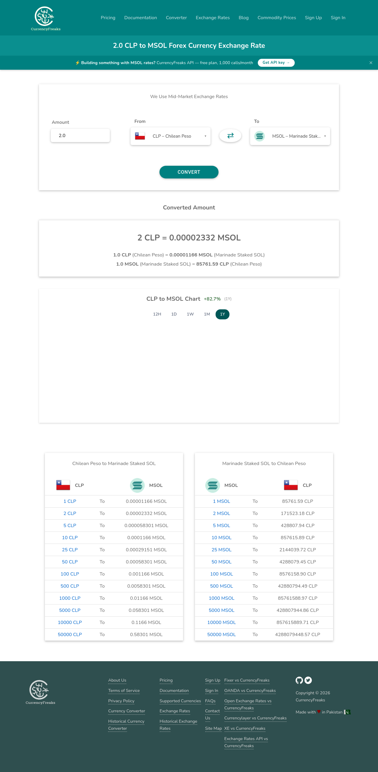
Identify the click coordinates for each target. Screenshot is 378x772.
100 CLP (70, 574)
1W (190, 314)
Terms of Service (124, 690)
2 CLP (69, 513)
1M (207, 314)
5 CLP (69, 525)
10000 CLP (70, 622)
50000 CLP (70, 634)
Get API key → (276, 62)
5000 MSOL (221, 610)
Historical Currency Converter (126, 724)
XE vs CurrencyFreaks (244, 728)
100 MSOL (221, 574)
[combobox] (171, 136)
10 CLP (70, 537)
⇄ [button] (230, 135)
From (139, 121)
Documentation (140, 17)
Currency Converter (126, 711)
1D (174, 314)
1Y (222, 314)
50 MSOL (221, 562)
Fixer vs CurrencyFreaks (247, 680)
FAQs (210, 701)
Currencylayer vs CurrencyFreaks (255, 718)
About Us (117, 680)
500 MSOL (221, 586)
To (256, 121)
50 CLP (70, 562)
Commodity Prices (277, 17)
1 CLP (69, 501)
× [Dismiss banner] (371, 63)
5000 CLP (69, 610)
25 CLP (70, 550)
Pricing (108, 17)
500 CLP (70, 586)
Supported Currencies (180, 701)
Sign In (338, 17)
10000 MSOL (221, 622)
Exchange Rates (213, 17)
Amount (60, 122)
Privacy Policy (121, 701)
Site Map (213, 728)
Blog (244, 17)
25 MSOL (221, 550)
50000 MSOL (221, 634)
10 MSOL (221, 537)
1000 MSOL (221, 598)
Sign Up (313, 17)
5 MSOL (221, 525)
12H (157, 314)
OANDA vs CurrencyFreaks (250, 690)
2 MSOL (221, 513)
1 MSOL (221, 501)
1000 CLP (69, 598)
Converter (176, 17)
